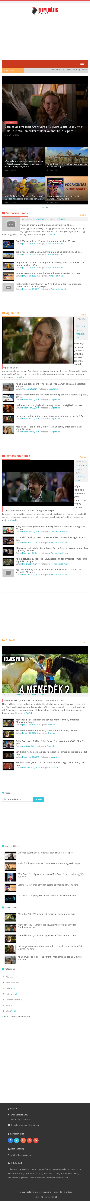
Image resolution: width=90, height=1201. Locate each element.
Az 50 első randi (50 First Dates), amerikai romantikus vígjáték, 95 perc (50, 538)
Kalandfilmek (11, 122)
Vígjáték (11, 1011)
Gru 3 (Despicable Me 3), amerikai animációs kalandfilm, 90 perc (49, 251)
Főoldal (36, 1197)
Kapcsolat (52, 1197)
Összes (83, 215)
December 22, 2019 (30, 399)
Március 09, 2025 (38, 695)
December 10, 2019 (30, 431)
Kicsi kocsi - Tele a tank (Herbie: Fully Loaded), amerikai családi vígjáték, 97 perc (49, 428)
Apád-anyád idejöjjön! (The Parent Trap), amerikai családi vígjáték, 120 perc (51, 385)
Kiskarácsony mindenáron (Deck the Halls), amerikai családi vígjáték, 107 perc (52, 396)
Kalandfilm (11, 994)
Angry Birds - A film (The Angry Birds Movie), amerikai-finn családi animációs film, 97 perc (24, 197)
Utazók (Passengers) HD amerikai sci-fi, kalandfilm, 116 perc (47, 895)
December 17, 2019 (30, 418)
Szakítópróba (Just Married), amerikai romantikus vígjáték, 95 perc (50, 863)
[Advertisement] (46, 37)
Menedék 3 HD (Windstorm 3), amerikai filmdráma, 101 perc (47, 730)
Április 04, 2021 (28, 746)
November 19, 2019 (30, 563)
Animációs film (14, 982)
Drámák (18, 695)
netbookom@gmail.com (28, 1125)
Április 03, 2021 (63, 219)
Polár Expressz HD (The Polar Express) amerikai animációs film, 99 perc (50, 742)
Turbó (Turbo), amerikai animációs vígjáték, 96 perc (47, 224)
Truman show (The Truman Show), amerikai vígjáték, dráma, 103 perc (50, 763)
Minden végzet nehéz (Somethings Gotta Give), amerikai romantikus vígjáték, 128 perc (52, 549)
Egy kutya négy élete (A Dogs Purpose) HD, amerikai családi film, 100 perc (51, 753)
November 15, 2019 (30, 574)
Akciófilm (11, 977)
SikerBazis (68, 1192)
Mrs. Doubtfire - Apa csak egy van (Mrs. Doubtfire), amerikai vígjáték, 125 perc (51, 875)
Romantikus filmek (59, 531)
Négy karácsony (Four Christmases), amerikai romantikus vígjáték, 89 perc (51, 528)
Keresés (38, 799)
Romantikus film (14, 999)
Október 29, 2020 (29, 389)
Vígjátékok (81, 326)
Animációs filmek (40, 219)
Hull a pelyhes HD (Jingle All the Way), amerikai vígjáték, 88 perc (49, 405)
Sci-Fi (9, 1005)
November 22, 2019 (30, 542)
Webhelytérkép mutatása (19, 1155)
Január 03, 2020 (29, 243)
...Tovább (51, 234)
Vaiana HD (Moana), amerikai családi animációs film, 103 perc (63, 197)
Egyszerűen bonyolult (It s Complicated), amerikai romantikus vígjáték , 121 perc (48, 570)
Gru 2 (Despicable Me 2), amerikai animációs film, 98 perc (45, 241)
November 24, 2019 (30, 767)
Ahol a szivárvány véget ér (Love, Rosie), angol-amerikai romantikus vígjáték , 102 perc (51, 560)
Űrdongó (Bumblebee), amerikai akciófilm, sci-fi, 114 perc (45, 852)
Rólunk (43, 1197)
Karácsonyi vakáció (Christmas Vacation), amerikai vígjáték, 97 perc (51, 416)
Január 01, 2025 (29, 724)
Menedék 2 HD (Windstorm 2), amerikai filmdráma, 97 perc (33, 700)
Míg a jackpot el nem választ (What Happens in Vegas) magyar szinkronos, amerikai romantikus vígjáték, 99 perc (24, 164)
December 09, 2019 (30, 289)
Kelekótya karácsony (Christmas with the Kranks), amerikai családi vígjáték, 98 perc (50, 947)
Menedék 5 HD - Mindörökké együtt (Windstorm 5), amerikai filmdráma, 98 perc (47, 721)
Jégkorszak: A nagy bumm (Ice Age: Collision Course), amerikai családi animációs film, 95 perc (48, 285)
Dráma (10, 988)
